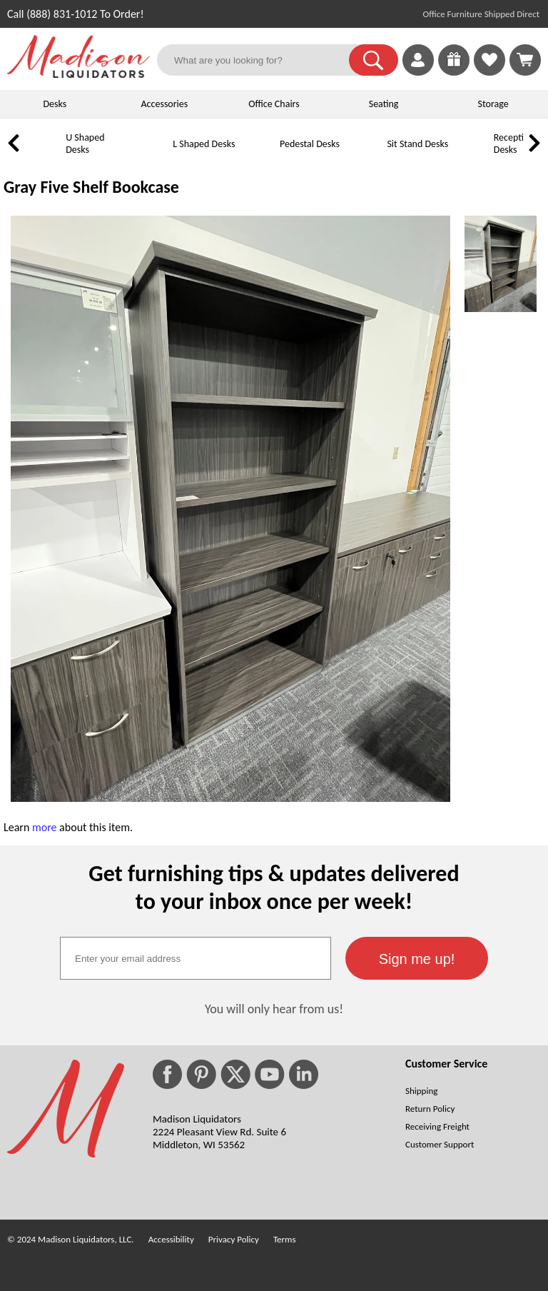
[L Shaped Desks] (153, 155)
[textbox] (195, 958)
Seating (384, 104)
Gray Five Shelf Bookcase (91, 186)
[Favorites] (489, 72)
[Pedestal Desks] (260, 155)
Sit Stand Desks (417, 144)
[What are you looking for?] (262, 60)
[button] (373, 60)
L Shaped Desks (204, 144)
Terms (284, 1239)
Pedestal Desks (310, 144)
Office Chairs (273, 104)
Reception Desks (514, 143)
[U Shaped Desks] (46, 155)
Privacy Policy (233, 1239)
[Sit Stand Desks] (367, 155)
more (44, 827)
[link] (525, 60)
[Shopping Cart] (525, 60)
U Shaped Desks (85, 143)
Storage (493, 104)
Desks (54, 104)
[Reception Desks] (474, 155)
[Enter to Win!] (454, 72)
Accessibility (171, 1239)
